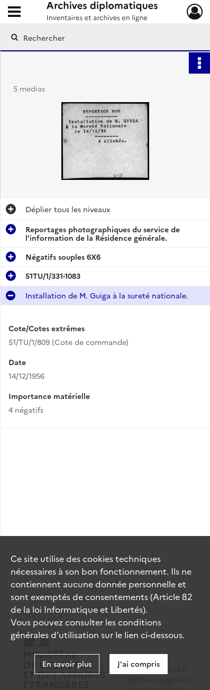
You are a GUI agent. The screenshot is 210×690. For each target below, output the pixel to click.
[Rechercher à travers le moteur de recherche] (103, 37)
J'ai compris (138, 663)
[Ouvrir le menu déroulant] (14, 12)
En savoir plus (67, 663)
